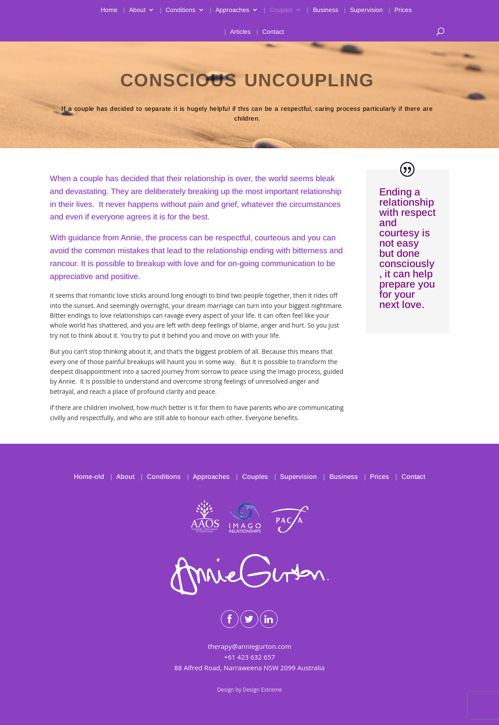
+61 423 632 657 (249, 656)
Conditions (180, 10)
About (137, 10)
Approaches (232, 10)
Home (109, 10)
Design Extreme (262, 689)
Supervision (366, 10)
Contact (273, 31)
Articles (240, 31)
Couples (280, 10)
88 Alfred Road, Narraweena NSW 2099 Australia (249, 667)
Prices (403, 10)
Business (325, 10)
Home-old (89, 476)
